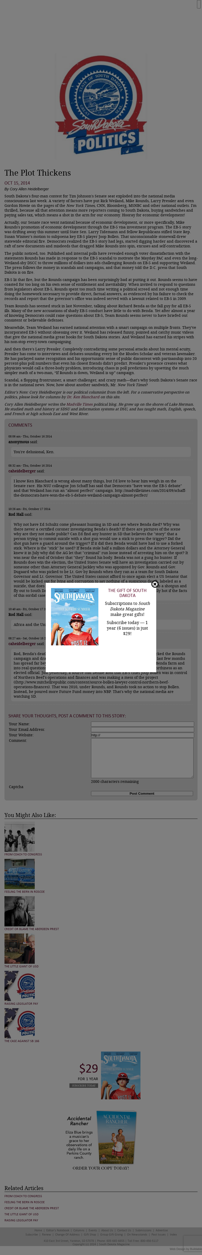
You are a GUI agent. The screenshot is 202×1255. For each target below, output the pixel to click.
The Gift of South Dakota (127, 593)
